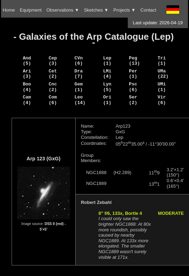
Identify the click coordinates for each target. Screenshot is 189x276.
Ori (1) (107, 100)
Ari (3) (27, 74)
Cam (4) (27, 100)
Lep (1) (107, 61)
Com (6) (53, 100)
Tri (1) (162, 61)
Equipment (31, 10)
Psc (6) (133, 87)
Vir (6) (162, 100)
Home (9, 10)
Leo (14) (80, 100)
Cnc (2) (53, 87)
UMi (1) (162, 87)
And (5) (27, 61)
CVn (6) (79, 61)
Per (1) (133, 74)
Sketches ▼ (96, 10)
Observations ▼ (62, 10)
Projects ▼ (124, 10)
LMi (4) (107, 74)
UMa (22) (163, 74)
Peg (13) (134, 61)
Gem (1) (79, 87)
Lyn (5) (107, 87)
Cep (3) (53, 61)
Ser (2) (133, 100)
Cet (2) (53, 74)
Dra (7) (79, 74)
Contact (148, 10)
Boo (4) (27, 87)
